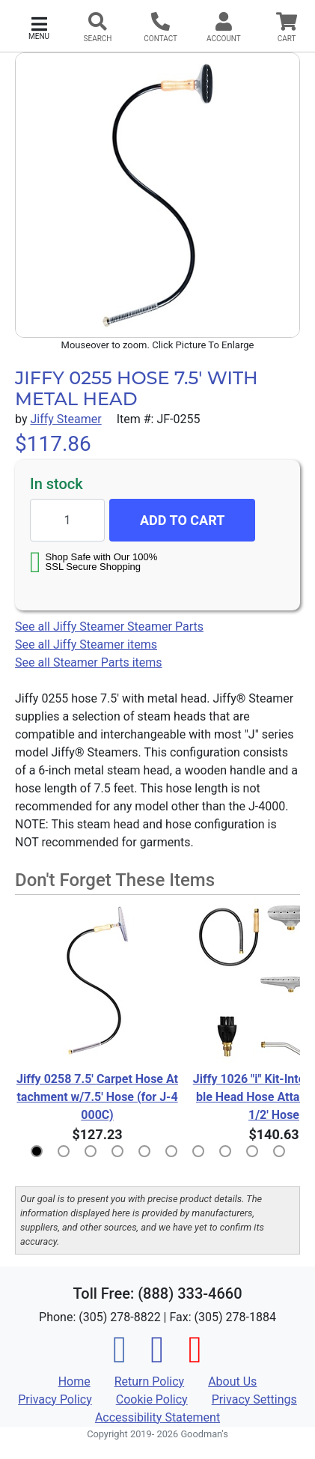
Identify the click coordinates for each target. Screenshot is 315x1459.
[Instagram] (157, 1358)
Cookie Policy (152, 1399)
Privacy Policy (55, 1399)
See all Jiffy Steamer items (86, 644)
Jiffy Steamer (65, 419)
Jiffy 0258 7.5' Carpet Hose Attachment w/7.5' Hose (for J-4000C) (97, 1097)
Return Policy (149, 1381)
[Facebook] (119, 1358)
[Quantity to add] (67, 520)
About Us (232, 1381)
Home (74, 1381)
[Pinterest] (195, 1358)
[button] (38, 26)
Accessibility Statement (157, 1417)
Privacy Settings (254, 1399)
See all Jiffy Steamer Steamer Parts (109, 626)
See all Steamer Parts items (88, 662)
